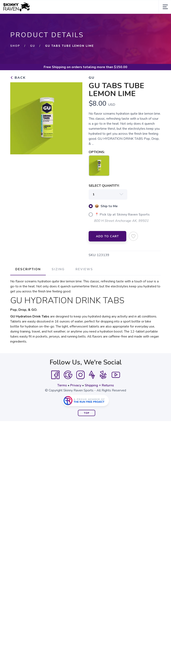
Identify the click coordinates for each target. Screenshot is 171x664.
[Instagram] (80, 375)
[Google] (68, 375)
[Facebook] (55, 375)
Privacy (75, 385)
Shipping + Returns (99, 385)
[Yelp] (103, 375)
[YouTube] (116, 375)
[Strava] (92, 375)
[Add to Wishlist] (133, 236)
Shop (15, 46)
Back (18, 77)
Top (86, 413)
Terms (62, 385)
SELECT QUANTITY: (104, 185)
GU (32, 46)
